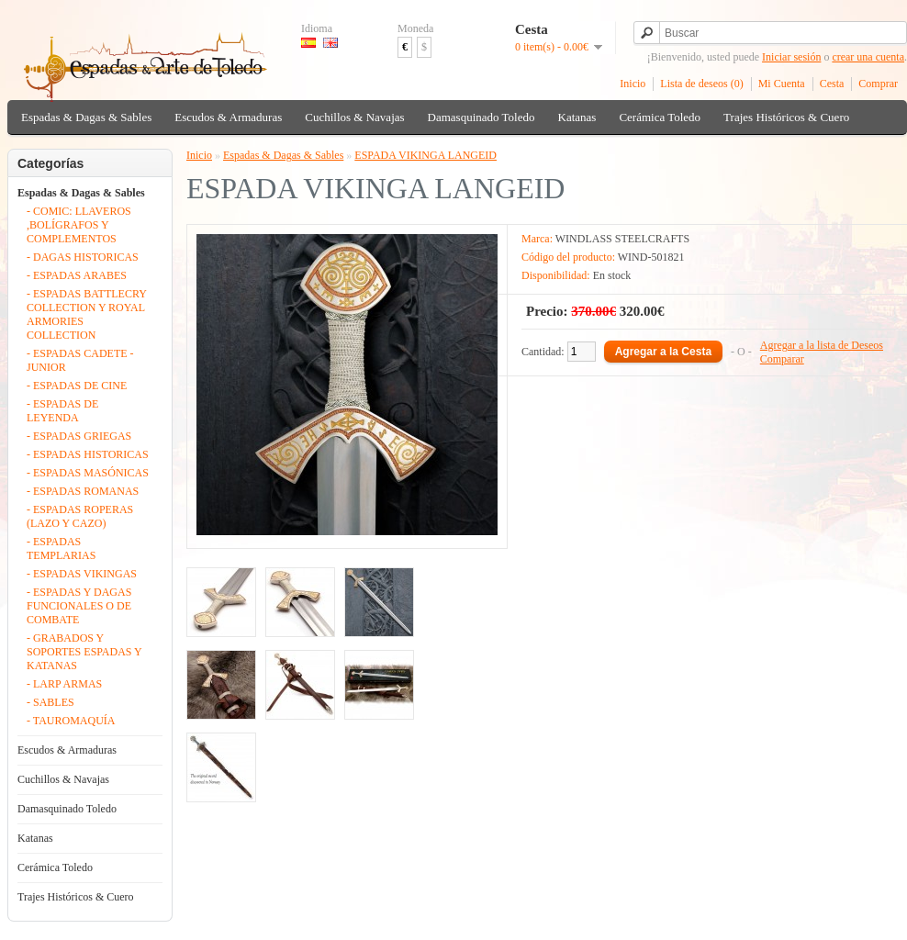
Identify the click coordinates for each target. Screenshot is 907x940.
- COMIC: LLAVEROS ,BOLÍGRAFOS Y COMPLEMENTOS (79, 225)
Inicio (632, 83)
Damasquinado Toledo (481, 117)
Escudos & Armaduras (228, 117)
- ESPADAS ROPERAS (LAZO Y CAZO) (80, 516)
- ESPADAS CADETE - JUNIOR (80, 360)
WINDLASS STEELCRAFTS (622, 238)
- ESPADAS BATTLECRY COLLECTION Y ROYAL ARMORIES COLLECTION (86, 314)
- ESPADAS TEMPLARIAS (61, 548)
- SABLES (50, 702)
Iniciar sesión (791, 56)
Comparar (782, 358)
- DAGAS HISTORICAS (83, 257)
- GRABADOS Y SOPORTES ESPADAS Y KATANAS (84, 652)
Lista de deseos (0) (701, 83)
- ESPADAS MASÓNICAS (88, 472)
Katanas (577, 117)
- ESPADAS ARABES (77, 275)
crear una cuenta (868, 56)
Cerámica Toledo (659, 117)
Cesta (832, 83)
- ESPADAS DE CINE (77, 385)
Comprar (878, 83)
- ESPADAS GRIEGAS (79, 436)
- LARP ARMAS (64, 683)
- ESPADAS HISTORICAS (88, 454)
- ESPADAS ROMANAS (83, 491)
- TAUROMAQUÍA (71, 720)
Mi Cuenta (781, 83)
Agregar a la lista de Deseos (821, 345)
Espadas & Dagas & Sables (86, 117)
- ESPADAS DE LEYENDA (62, 410)
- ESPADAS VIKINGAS (82, 573)
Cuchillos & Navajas (354, 117)
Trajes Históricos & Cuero (786, 117)
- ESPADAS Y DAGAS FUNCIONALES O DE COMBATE (79, 606)
